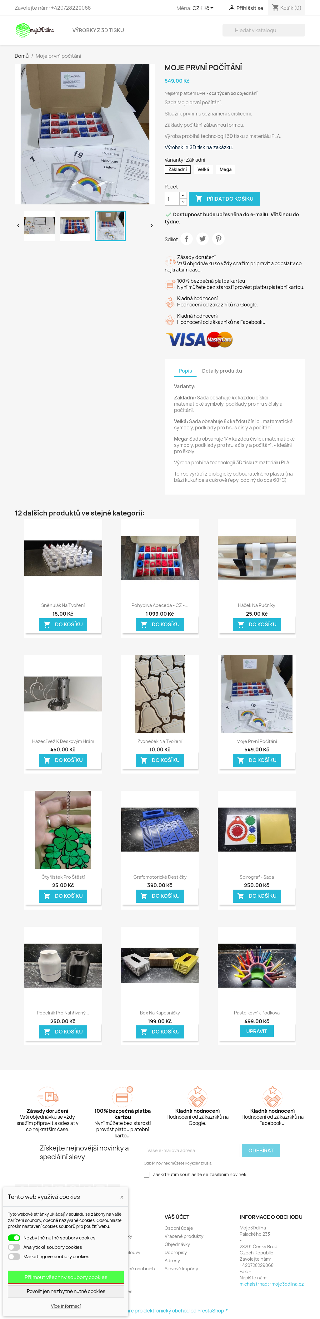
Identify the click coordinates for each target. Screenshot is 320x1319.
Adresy (172, 1260)
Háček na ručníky (256, 605)
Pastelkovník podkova (257, 1013)
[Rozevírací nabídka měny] (204, 8)
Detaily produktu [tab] (222, 371)
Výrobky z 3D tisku (98, 30)
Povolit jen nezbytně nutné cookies (66, 1291)
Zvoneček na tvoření (160, 741)
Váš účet (177, 1217)
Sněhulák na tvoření (63, 605)
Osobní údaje (179, 1228)
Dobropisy (176, 1252)
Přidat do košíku (224, 199)
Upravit (256, 1031)
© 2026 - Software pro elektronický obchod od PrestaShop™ (160, 1310)
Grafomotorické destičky (160, 877)
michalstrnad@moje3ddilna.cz (272, 1284)
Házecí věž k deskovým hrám (63, 741)
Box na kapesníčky (160, 1013)
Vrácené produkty (184, 1236)
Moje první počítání (257, 741)
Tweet (202, 238)
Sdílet (186, 238)
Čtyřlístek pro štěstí (63, 877)
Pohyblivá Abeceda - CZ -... (160, 605)
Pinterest (218, 238)
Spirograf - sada (257, 877)
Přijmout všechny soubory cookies (66, 1277)
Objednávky (177, 1244)
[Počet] (172, 199)
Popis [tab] (185, 371)
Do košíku (63, 624)
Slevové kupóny (181, 1269)
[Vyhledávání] (263, 30)
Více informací (66, 1306)
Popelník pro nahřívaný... (63, 1013)
